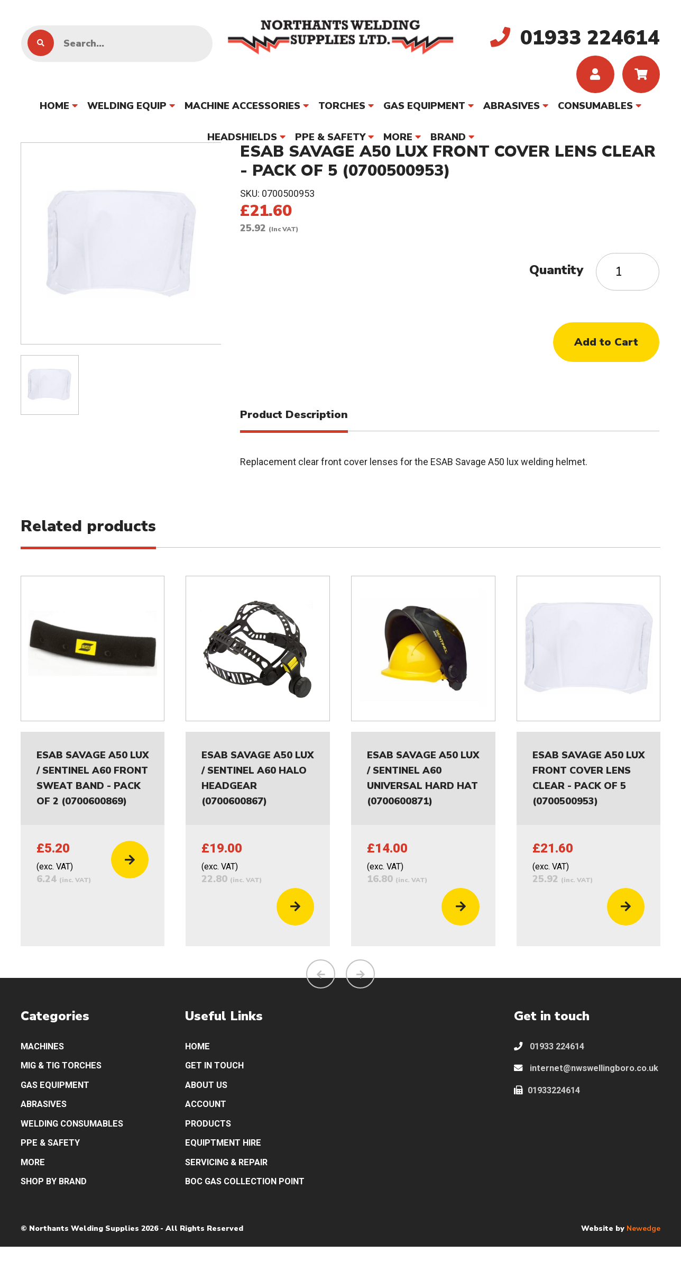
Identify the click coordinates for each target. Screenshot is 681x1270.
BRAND (448, 141)
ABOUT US (208, 1100)
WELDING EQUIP (127, 110)
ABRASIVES (511, 110)
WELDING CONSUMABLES (77, 1142)
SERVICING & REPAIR (231, 1183)
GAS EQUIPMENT (424, 110)
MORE (397, 141)
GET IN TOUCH (217, 1080)
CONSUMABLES (595, 110)
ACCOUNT (208, 1121)
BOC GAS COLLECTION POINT (251, 1204)
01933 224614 (552, 1059)
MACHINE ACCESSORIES (242, 110)
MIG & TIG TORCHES (66, 1080)
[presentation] (320, 986)
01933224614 (550, 1121)
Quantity (556, 274)
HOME (54, 110)
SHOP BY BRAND (57, 1204)
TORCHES (341, 110)
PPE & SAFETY (330, 141)
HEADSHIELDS (242, 141)
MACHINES (45, 1059)
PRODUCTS (210, 1142)
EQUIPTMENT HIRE (226, 1162)
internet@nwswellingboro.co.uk (584, 1091)
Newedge (643, 1251)
